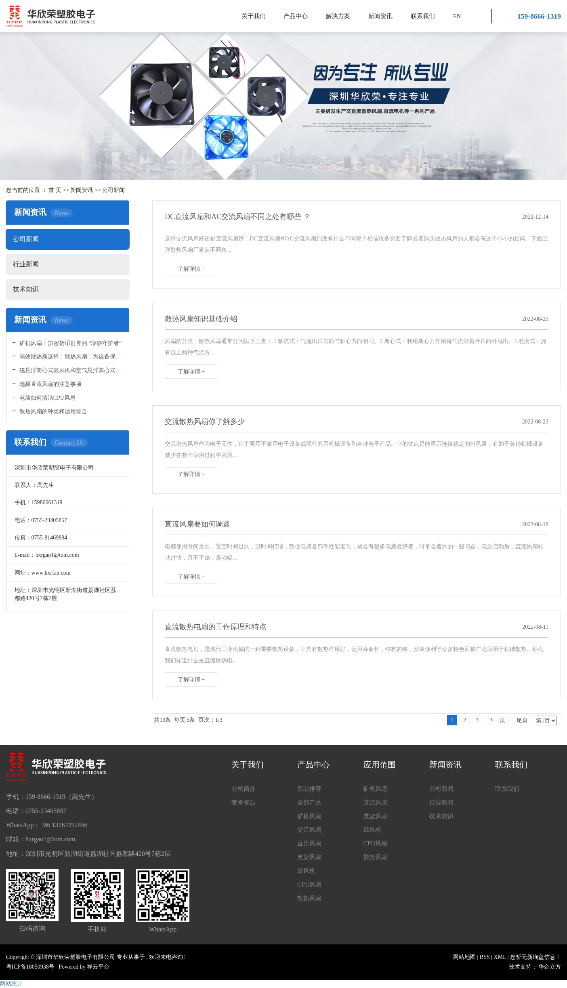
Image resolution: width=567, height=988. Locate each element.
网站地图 (465, 957)
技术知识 (26, 289)
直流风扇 (310, 845)
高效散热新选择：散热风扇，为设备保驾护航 (70, 357)
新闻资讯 (380, 16)
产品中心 (296, 16)
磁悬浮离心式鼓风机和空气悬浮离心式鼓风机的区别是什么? (70, 370)
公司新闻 (113, 190)
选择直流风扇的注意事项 (50, 384)
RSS (485, 957)
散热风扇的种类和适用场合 (52, 412)
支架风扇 (310, 860)
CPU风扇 (310, 888)
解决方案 (338, 16)
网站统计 (11, 984)
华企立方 (549, 967)
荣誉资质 (244, 803)
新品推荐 (310, 789)
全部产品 (310, 803)
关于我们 (254, 16)
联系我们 (423, 16)
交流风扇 (310, 831)
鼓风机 (307, 874)
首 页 (54, 190)
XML (500, 957)
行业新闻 (26, 264)
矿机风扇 (310, 817)
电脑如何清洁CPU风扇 (47, 398)
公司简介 (244, 789)
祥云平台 (98, 967)
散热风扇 (310, 902)
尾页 (522, 720)
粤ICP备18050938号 (30, 967)
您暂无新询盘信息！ (535, 957)
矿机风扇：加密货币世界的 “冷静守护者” (70, 343)
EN (457, 16)
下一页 (496, 720)
